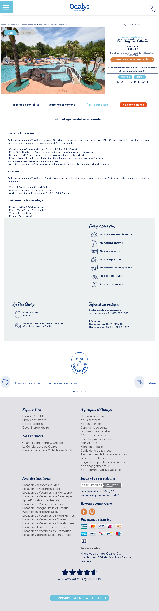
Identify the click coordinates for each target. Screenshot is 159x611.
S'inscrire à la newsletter (79, 598)
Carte (140, 77)
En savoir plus (90, 547)
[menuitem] (50, 416)
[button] (131, 24)
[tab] (26, 104)
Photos (125, 77)
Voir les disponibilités (132, 59)
